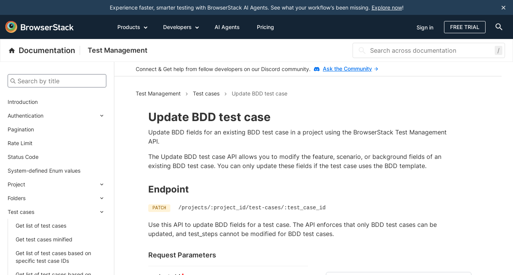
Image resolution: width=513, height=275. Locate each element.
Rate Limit (20, 143)
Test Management (117, 50)
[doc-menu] (497, 27)
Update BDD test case (259, 93)
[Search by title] (57, 80)
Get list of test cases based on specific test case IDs (53, 257)
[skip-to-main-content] (31, 7)
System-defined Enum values (44, 170)
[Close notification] (503, 7)
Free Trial (464, 27)
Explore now (387, 7)
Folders (17, 198)
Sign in (425, 27)
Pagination (21, 129)
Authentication (25, 115)
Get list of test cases (41, 225)
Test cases (21, 212)
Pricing (265, 27)
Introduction (23, 102)
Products (132, 27)
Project (16, 184)
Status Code (23, 157)
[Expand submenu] (74, 116)
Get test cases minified (44, 239)
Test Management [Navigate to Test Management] (158, 93)
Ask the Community (350, 68)
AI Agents (227, 27)
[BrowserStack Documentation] (44, 50)
